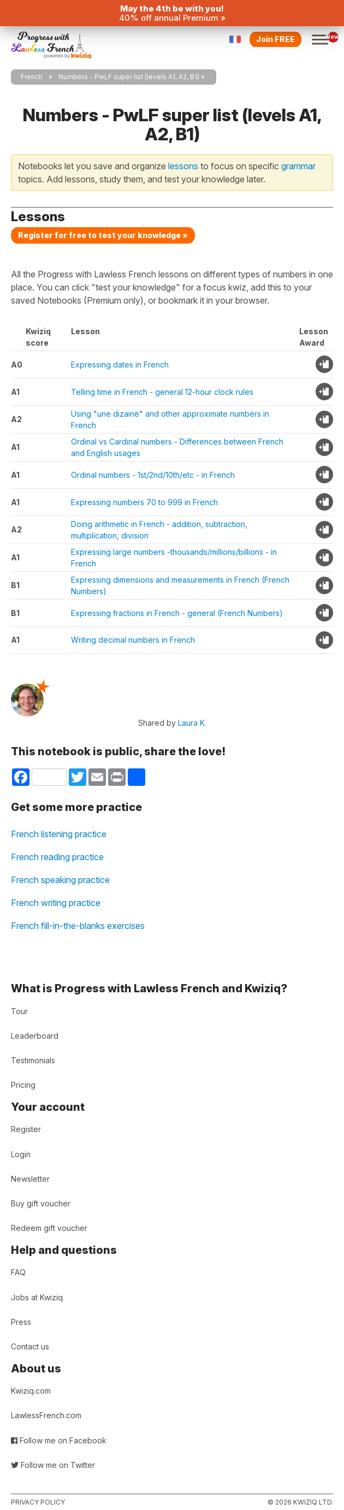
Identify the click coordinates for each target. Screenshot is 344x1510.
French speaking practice (60, 879)
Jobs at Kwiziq (37, 1297)
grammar (298, 166)
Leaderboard (34, 1035)
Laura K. (192, 722)
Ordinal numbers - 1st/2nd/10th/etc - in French (153, 474)
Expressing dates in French (120, 364)
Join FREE (275, 39)
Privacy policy (38, 1502)
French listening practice (58, 833)
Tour (19, 1011)
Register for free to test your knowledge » (103, 235)
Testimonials (33, 1060)
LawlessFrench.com (46, 1415)
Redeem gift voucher (49, 1228)
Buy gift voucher (40, 1203)
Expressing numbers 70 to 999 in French (144, 502)
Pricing (23, 1084)
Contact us (30, 1346)
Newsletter (30, 1178)
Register (26, 1129)
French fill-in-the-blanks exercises (78, 925)
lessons (183, 166)
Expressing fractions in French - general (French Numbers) (177, 613)
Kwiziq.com (31, 1390)
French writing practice (55, 902)
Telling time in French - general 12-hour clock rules (162, 391)
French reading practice (57, 856)
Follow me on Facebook (58, 1440)
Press (21, 1322)
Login (21, 1154)
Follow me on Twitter (53, 1465)
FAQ (18, 1272)
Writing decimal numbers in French (133, 639)
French (32, 77)
